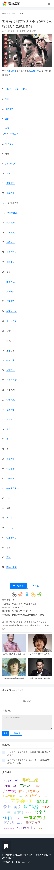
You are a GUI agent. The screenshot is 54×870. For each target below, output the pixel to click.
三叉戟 (9, 419)
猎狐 (8, 557)
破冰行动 (10, 410)
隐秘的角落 (11, 567)
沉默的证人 (10, 163)
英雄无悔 (10, 291)
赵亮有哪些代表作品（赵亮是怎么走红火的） (14, 654)
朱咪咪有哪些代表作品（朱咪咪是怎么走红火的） (40, 654)
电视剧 (32, 71)
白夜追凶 (10, 242)
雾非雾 (9, 518)
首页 (4, 13)
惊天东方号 (11, 252)
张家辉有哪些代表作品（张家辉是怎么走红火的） (40, 678)
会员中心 (26, 862)
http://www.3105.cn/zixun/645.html (28, 615)
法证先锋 (10, 370)
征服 (7, 99)
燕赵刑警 (10, 469)
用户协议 (16, 862)
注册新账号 (16, 733)
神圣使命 (9, 144)
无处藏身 (10, 222)
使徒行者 (10, 360)
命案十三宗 (11, 537)
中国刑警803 (12, 213)
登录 (5, 733)
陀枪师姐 (10, 282)
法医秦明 (10, 262)
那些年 (11, 71)
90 (24, 89)
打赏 (36, 585)
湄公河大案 (11, 321)
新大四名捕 (11, 380)
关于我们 (6, 862)
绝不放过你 (11, 311)
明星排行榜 (17, 604)
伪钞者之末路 (12, 488)
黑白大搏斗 (11, 459)
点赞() (18, 585)
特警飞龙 (10, 400)
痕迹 (8, 429)
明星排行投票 (30, 604)
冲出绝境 (10, 232)
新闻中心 (13, 13)
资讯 (21, 13)
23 (5, 134)
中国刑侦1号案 (12, 89)
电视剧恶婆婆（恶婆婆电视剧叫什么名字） (29, 622)
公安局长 (10, 478)
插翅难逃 (9, 109)
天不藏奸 (10, 183)
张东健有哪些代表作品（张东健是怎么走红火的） (14, 678)
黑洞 (7, 119)
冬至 (8, 173)
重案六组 (10, 193)
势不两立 (10, 301)
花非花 (9, 528)
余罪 (8, 439)
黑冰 (7, 128)
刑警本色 (14, 134)
